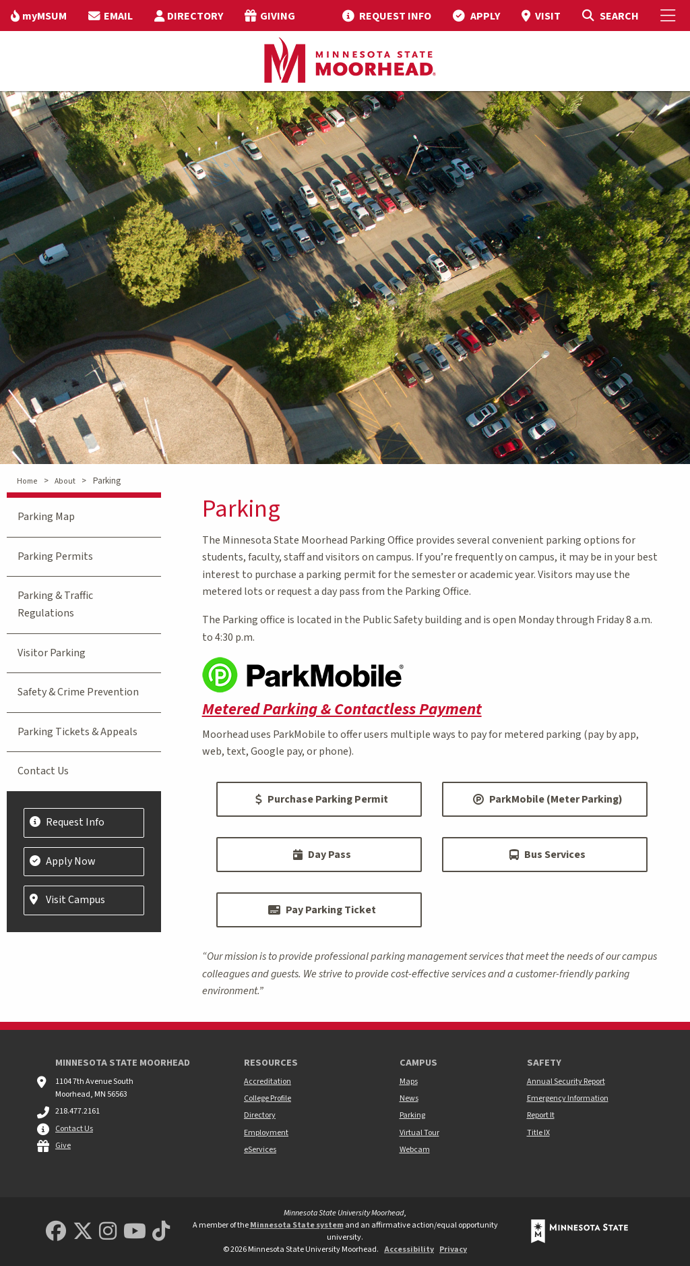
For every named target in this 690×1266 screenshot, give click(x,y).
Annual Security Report (566, 1081)
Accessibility (409, 1249)
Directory (260, 1115)
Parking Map (46, 516)
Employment (266, 1133)
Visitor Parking (52, 652)
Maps (409, 1081)
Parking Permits (55, 556)
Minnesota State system (297, 1225)
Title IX (538, 1133)
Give (63, 1145)
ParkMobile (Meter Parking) (548, 799)
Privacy (453, 1249)
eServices (260, 1149)
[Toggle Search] (610, 15)
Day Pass (322, 854)
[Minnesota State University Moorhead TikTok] (161, 1231)
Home (27, 481)
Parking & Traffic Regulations (55, 604)
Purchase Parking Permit (321, 799)
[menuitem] (38, 15)
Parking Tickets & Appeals (77, 731)
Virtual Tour (419, 1133)
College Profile (267, 1098)
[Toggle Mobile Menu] (670, 15)
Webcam (415, 1149)
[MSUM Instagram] (108, 1231)
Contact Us (43, 771)
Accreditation (267, 1081)
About (65, 481)
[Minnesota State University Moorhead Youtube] (134, 1231)
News (409, 1098)
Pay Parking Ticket (322, 909)
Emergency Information (567, 1098)
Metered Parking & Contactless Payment (342, 709)
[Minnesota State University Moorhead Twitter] (83, 1231)
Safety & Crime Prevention (78, 692)
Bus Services (547, 854)
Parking (412, 1115)
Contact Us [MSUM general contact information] (74, 1128)
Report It (541, 1115)
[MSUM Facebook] (56, 1231)
